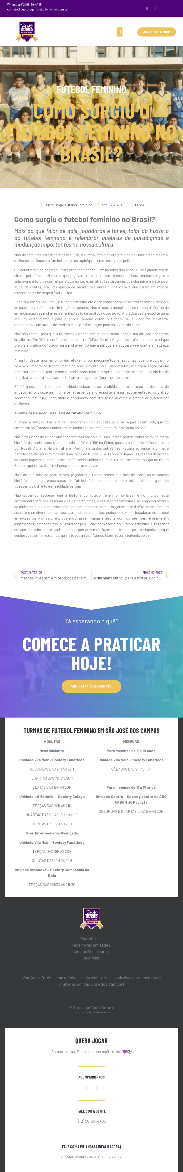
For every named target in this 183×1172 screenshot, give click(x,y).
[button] (119, 31)
